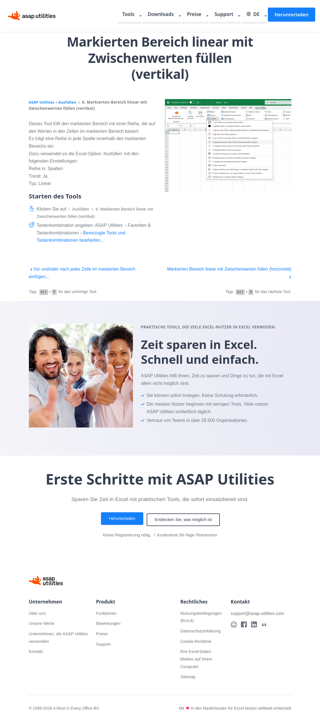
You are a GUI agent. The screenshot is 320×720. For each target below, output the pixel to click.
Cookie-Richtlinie (197, 639)
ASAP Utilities (43, 102)
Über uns (38, 611)
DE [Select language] (257, 15)
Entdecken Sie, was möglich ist (185, 518)
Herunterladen (292, 15)
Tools (145, 15)
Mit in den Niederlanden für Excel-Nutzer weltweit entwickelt (232, 706)
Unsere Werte (42, 621)
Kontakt (36, 649)
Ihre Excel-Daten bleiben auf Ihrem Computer (197, 657)
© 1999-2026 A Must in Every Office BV (65, 706)
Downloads (174, 15)
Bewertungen (109, 621)
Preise (204, 15)
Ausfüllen (70, 102)
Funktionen (107, 611)
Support (231, 15)
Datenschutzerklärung (202, 629)
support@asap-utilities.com (259, 611)
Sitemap (188, 675)
